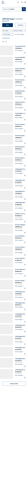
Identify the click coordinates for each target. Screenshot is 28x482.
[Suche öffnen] (22, 2)
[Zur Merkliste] (18, 2)
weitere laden (14, 383)
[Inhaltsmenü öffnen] (25, 2)
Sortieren (20, 25)
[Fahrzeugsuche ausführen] (24, 9)
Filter (7, 25)
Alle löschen (6, 38)
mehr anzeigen (19, 34)
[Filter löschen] (10, 30)
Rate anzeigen (19, 50)
